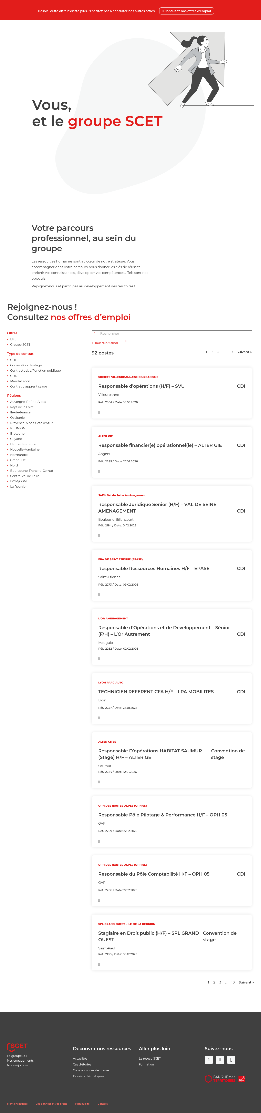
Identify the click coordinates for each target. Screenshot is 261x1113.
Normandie (19, 455)
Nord (14, 465)
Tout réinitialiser (105, 343)
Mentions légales (17, 1103)
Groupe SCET (20, 345)
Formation (146, 1064)
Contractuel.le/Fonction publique (35, 370)
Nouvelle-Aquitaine (25, 449)
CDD (13, 376)
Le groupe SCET (18, 1056)
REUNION (17, 428)
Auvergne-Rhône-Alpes (28, 402)
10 (231, 352)
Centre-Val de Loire (24, 476)
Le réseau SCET (150, 1058)
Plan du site (82, 1103)
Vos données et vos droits (51, 1103)
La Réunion (19, 486)
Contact (103, 1103)
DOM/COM (18, 481)
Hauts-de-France (23, 444)
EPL (13, 339)
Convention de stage (26, 365)
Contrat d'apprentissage (28, 386)
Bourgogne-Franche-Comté (31, 471)
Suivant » (244, 352)
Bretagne (17, 433)
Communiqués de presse (91, 1070)
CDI (13, 360)
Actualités (80, 1058)
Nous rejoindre (17, 1065)
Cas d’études (82, 1064)
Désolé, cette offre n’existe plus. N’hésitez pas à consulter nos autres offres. (126, 11)
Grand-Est (17, 460)
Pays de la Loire (22, 407)
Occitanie (17, 418)
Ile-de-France (20, 412)
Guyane (16, 439)
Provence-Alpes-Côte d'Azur (31, 423)
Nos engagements (20, 1060)
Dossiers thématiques (88, 1076)
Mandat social (20, 381)
